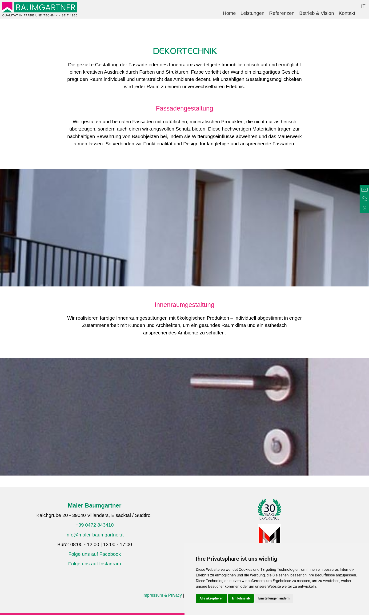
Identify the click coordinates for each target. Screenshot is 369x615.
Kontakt (347, 13)
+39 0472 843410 (95, 525)
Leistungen (253, 13)
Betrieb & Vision (316, 13)
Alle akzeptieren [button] (212, 598)
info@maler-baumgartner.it (95, 534)
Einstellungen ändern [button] (274, 598)
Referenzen (282, 13)
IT (363, 6)
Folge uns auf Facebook (94, 554)
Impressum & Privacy (162, 595)
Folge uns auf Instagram (94, 563)
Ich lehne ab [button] (241, 598)
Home (229, 13)
